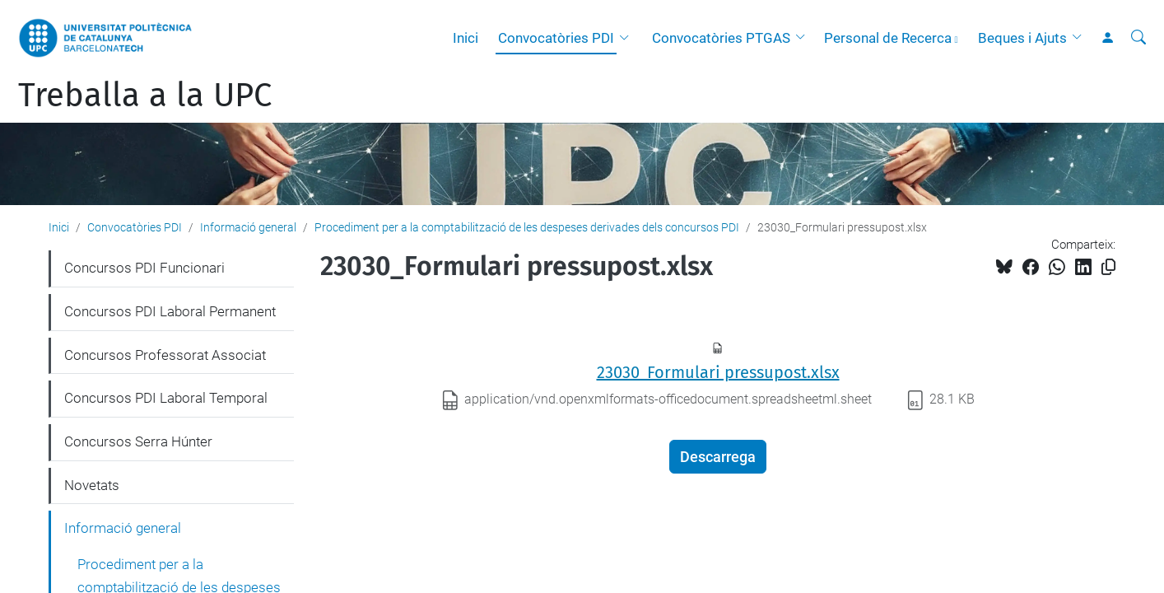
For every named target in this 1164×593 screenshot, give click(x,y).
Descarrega (718, 456)
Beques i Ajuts (1022, 38)
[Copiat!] (1108, 267)
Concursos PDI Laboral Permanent (170, 311)
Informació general (248, 227)
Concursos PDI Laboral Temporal (166, 398)
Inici (465, 38)
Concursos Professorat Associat (165, 355)
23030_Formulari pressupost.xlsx (718, 372)
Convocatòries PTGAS (721, 38)
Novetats (91, 485)
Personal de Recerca (888, 38)
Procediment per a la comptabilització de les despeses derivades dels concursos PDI (526, 227)
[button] (628, 38)
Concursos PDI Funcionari (144, 267)
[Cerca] (1138, 38)
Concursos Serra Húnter (138, 441)
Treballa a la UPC (145, 95)
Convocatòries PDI (556, 38)
